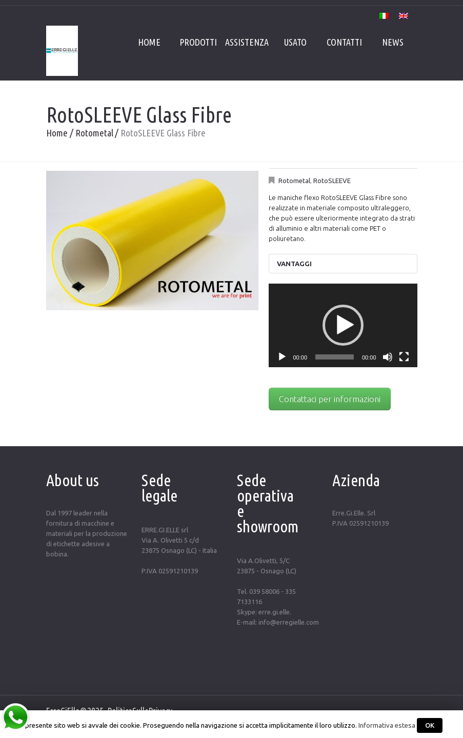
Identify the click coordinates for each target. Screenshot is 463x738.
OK (429, 725)
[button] (343, 325)
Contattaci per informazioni (329, 399)
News (393, 42)
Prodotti (198, 42)
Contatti (344, 42)
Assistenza (247, 42)
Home (149, 42)
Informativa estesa (386, 725)
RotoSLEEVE (332, 180)
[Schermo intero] (404, 357)
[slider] (334, 357)
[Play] (282, 357)
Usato (295, 42)
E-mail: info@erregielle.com (278, 622)
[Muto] (388, 357)
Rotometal (94, 132)
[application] (343, 325)
